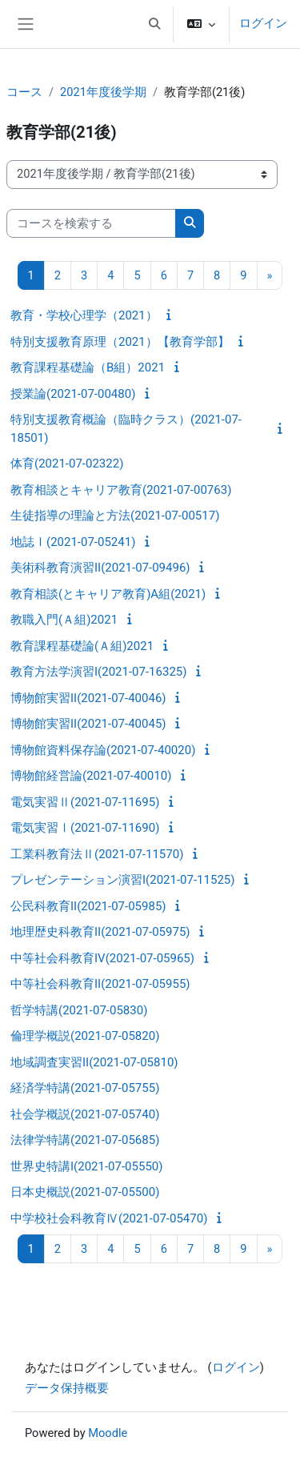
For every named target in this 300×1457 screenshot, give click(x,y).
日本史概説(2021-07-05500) (84, 1192)
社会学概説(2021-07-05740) (84, 1114)
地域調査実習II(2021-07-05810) (94, 1062)
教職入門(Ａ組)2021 (64, 619)
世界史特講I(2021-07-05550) (86, 1166)
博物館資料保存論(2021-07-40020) (102, 750)
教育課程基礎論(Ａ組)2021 (82, 646)
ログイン (263, 23)
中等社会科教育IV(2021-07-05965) (102, 958)
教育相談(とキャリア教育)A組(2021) (108, 594)
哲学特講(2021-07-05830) (78, 1010)
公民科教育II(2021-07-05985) (88, 906)
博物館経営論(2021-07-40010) (90, 776)
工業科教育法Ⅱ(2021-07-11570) (96, 854)
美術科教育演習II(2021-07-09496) (100, 567)
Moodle (107, 1433)
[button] (154, 24)
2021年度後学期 (103, 92)
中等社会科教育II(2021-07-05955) (100, 984)
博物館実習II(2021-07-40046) (88, 698)
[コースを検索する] (91, 223)
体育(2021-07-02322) (66, 463)
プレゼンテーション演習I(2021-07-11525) (122, 880)
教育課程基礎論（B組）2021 (87, 367)
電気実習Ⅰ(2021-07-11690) (84, 828)
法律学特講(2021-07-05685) (84, 1140)
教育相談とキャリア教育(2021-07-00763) (120, 490)
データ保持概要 (67, 1388)
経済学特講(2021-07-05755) (84, 1088)
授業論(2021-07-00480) (72, 394)
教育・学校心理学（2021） (84, 315)
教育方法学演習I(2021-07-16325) (98, 671)
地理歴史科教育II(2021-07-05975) (100, 932)
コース (24, 92)
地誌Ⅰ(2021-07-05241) (72, 542)
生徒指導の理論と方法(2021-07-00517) (114, 515)
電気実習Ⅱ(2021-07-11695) (84, 802)
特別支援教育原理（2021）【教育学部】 (120, 342)
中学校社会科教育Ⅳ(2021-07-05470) (108, 1218)
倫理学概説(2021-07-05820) (84, 1036)
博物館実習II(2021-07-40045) (88, 723)
